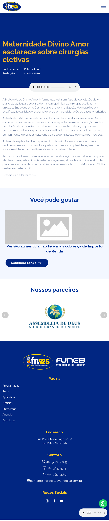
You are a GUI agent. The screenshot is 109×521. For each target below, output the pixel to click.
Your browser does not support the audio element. (93, 512)
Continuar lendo (26, 263)
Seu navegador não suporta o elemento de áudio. (54, 87)
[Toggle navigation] (103, 6)
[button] (5, 315)
